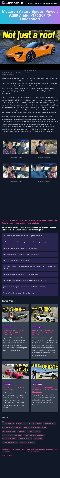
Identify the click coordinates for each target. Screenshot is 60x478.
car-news (21, 431)
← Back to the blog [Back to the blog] (7, 455)
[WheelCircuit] (12, 3)
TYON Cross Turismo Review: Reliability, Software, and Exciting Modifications (44, 389)
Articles (30, 3)
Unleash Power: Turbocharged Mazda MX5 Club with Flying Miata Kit (43, 332)
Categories (38, 3)
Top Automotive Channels (50, 3)
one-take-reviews (35, 424)
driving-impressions (9, 442)
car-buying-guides (9, 439)
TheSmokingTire (8, 424)
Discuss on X (5, 417)
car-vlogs (38, 439)
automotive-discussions (11, 427)
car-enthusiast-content (12, 435)
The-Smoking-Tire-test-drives (34, 427)
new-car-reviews (25, 439)
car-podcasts (49, 424)
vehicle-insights (34, 431)
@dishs (11, 74)
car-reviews (21, 424)
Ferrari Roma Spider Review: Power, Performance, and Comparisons (13, 332)
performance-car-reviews (34, 435)
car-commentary (9, 431)
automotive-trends (27, 442)
